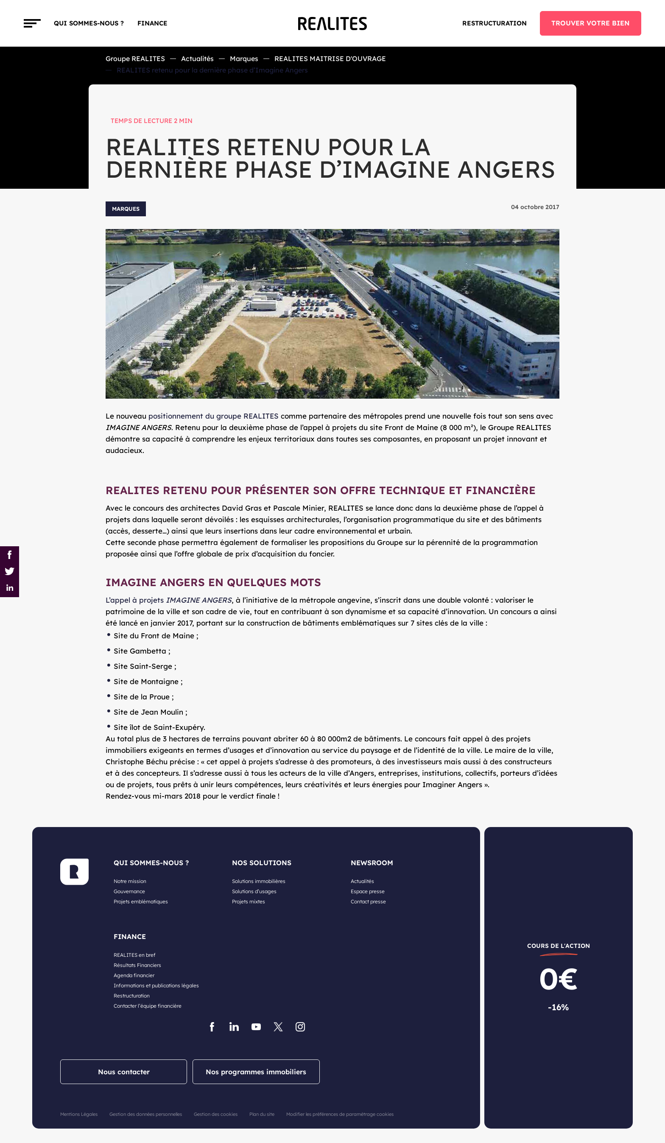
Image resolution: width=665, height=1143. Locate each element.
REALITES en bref (135, 955)
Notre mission (130, 881)
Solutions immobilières (258, 881)
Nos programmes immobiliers (256, 1072)
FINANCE (152, 23)
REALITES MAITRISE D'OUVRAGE (330, 58)
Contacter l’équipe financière (148, 1006)
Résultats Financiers (137, 965)
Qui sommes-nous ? (89, 23)
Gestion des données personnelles (145, 1114)
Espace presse (368, 891)
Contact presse (368, 901)
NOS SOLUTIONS (261, 862)
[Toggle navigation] (32, 23)
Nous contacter (124, 1072)
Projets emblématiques (141, 901)
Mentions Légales (79, 1114)
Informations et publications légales (156, 985)
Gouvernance (129, 891)
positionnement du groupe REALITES (213, 415)
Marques (244, 58)
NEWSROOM (372, 862)
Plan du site (261, 1114)
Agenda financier (134, 975)
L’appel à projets (169, 599)
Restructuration (494, 23)
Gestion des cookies (216, 1114)
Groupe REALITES (135, 58)
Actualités (197, 58)
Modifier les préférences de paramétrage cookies (340, 1114)
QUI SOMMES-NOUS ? (151, 862)
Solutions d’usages (254, 891)
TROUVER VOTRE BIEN (590, 23)
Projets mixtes (248, 901)
